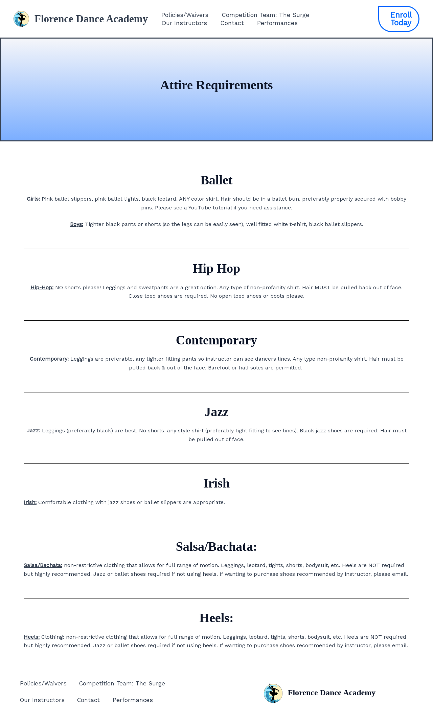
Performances (274, 22)
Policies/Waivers (184, 14)
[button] (398, 19)
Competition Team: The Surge (263, 14)
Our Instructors (183, 22)
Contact (230, 22)
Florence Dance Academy (91, 19)
